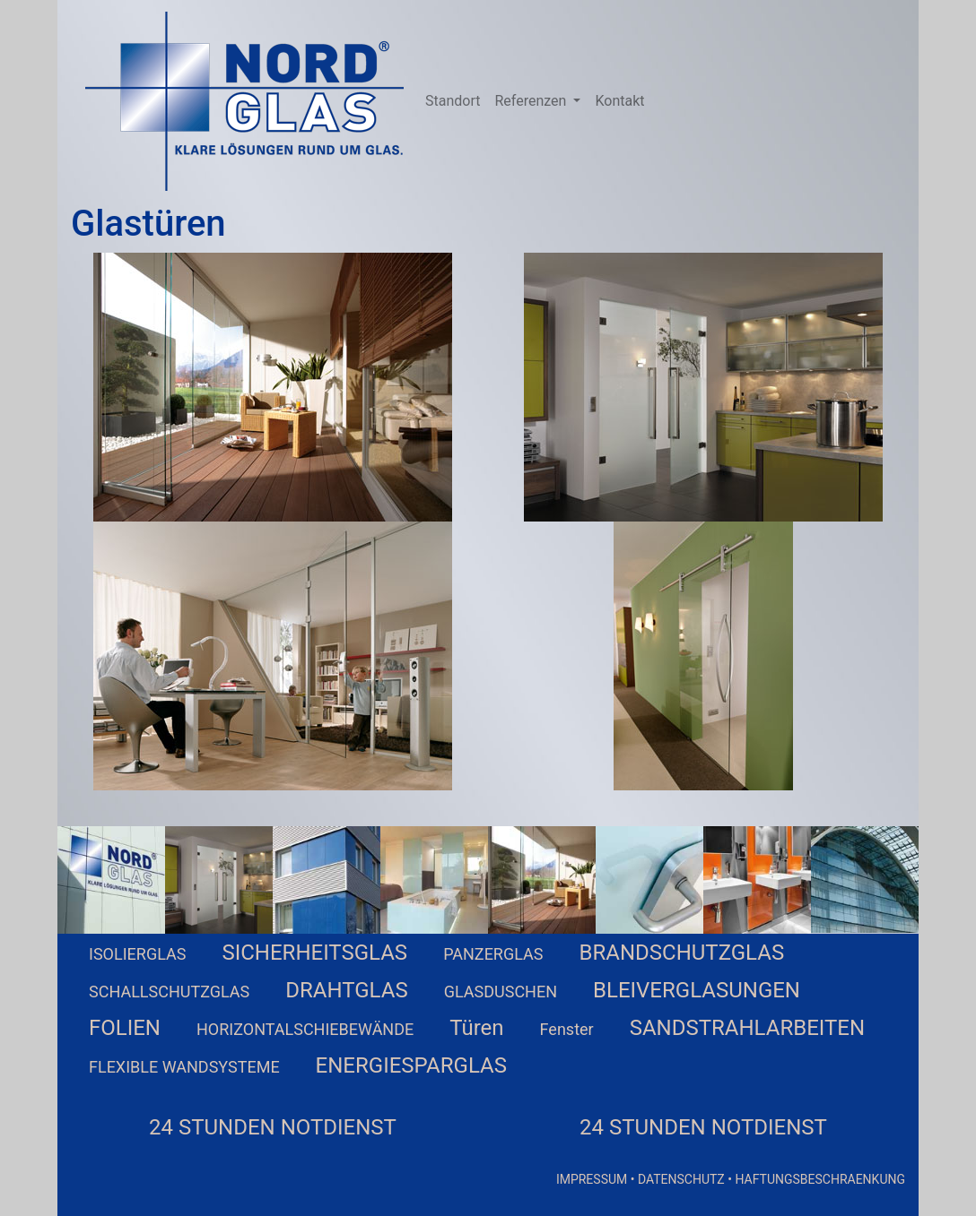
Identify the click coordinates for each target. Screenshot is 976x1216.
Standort (452, 100)
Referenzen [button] (532, 100)
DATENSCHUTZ (681, 1179)
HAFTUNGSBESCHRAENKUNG (820, 1179)
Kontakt (619, 100)
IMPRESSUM (591, 1179)
